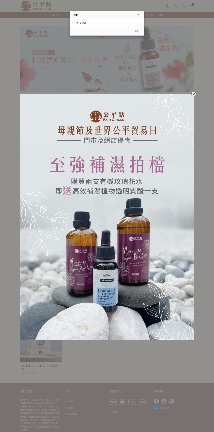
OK (136, 31)
